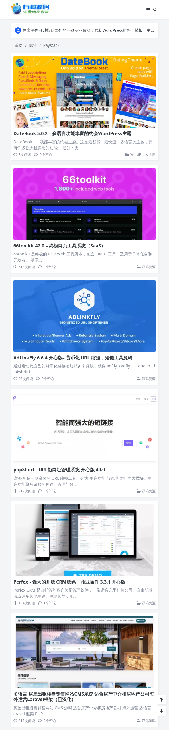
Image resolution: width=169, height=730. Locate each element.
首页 (19, 45)
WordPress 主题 (140, 154)
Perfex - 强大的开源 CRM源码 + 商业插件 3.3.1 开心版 (69, 581)
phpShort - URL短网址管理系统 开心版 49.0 (59, 469)
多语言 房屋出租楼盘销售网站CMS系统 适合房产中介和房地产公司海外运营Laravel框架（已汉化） (83, 695)
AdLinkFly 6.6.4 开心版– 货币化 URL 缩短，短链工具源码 (72, 358)
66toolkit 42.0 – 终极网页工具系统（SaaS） (59, 246)
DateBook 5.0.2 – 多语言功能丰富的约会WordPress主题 (72, 133)
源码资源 (146, 266)
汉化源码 (146, 719)
